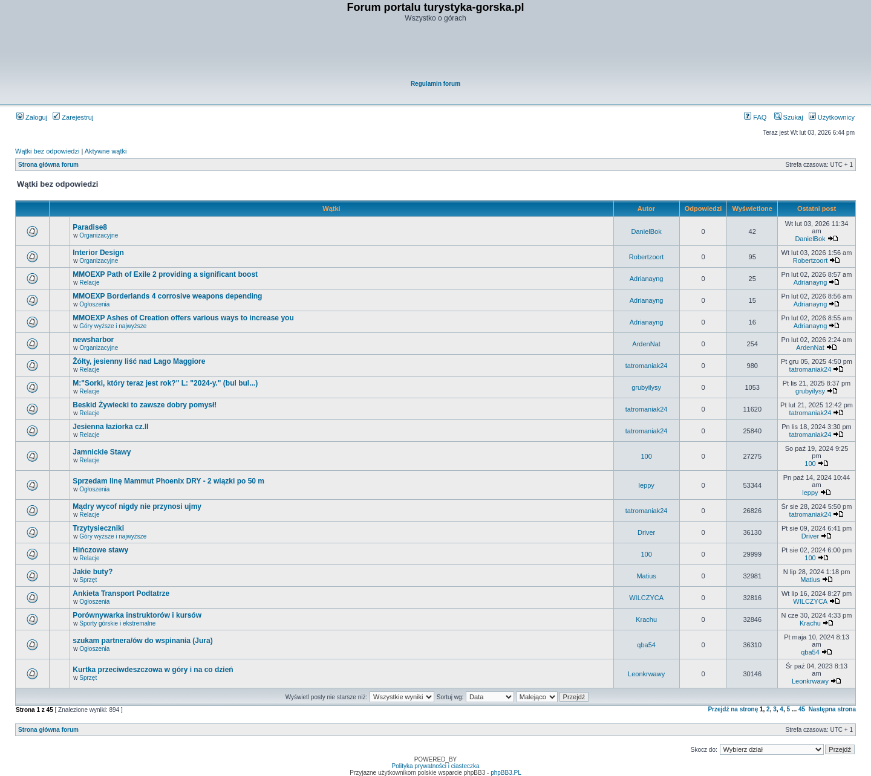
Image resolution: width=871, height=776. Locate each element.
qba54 (646, 644)
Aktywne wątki (106, 151)
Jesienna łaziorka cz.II (110, 426)
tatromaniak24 (646, 365)
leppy (646, 485)
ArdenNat (646, 344)
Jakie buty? (93, 571)
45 (801, 709)
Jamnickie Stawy (102, 452)
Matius (646, 576)
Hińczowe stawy (100, 550)
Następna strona (832, 709)
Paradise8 (90, 227)
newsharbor (93, 339)
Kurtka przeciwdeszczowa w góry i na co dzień (153, 669)
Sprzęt (88, 580)
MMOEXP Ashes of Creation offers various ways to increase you (183, 318)
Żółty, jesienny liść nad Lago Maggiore (139, 361)
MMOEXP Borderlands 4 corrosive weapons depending (167, 296)
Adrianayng (647, 278)
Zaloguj (31, 117)
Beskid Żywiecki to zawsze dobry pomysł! (145, 405)
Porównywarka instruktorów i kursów (137, 615)
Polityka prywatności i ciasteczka (435, 766)
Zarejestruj (73, 117)
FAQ (755, 117)
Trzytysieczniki (98, 528)
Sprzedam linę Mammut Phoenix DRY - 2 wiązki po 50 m (168, 481)
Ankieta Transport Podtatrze (121, 593)
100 (646, 456)
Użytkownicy (832, 117)
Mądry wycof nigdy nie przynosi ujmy (137, 506)
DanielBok (646, 231)
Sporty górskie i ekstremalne (117, 623)
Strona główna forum (48, 164)
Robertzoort (646, 256)
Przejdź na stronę (733, 709)
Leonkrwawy (646, 673)
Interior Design (98, 252)
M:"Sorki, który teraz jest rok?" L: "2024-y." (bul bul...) (165, 383)
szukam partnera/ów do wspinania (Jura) (142, 640)
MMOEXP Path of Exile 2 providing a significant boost (165, 274)
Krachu (646, 619)
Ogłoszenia (94, 304)
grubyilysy (646, 387)
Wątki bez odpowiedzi (47, 151)
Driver (646, 532)
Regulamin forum (435, 83)
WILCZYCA (646, 597)
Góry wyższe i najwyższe (112, 326)
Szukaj (788, 117)
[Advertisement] (436, 52)
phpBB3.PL (506, 772)
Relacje (89, 282)
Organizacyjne (98, 235)
